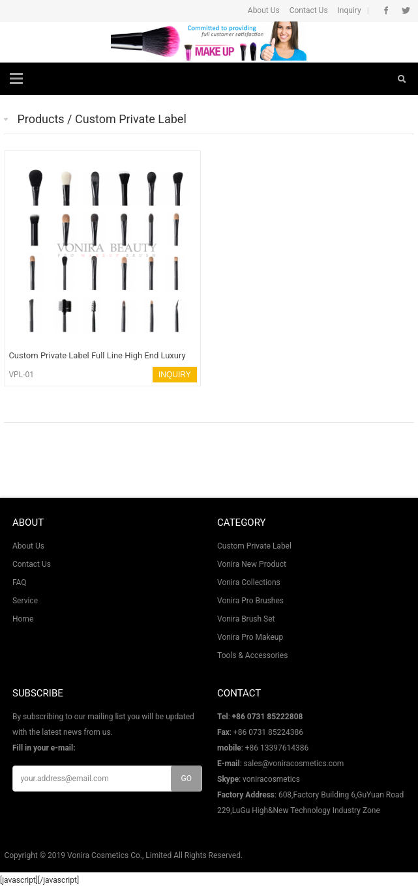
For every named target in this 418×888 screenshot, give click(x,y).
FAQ (19, 582)
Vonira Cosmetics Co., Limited (119, 855)
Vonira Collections (248, 582)
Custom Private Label (254, 546)
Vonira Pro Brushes (250, 600)
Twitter (406, 10)
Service (25, 600)
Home (22, 618)
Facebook (386, 10)
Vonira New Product (251, 564)
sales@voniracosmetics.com (294, 763)
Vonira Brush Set (246, 618)
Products (40, 119)
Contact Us (309, 10)
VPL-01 (20, 374)
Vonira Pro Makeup (250, 637)
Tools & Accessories (252, 655)
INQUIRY (174, 374)
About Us (264, 10)
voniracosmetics (271, 779)
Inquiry (349, 10)
